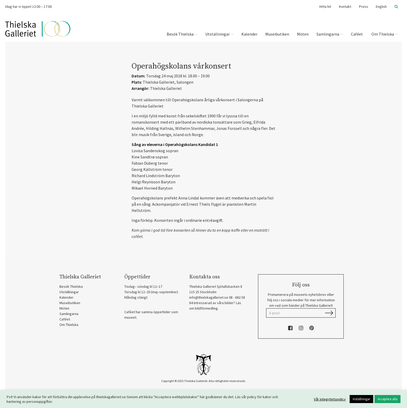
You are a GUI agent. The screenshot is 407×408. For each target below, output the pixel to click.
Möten (303, 34)
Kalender (249, 34)
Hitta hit (325, 6)
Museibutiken (277, 34)
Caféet (357, 34)
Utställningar (219, 34)
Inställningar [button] (361, 399)
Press (363, 6)
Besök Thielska (182, 34)
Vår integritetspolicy (330, 399)
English (381, 6)
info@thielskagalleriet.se (208, 297)
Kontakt (345, 6)
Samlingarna (329, 34)
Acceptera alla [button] (387, 399)
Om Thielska (384, 34)
